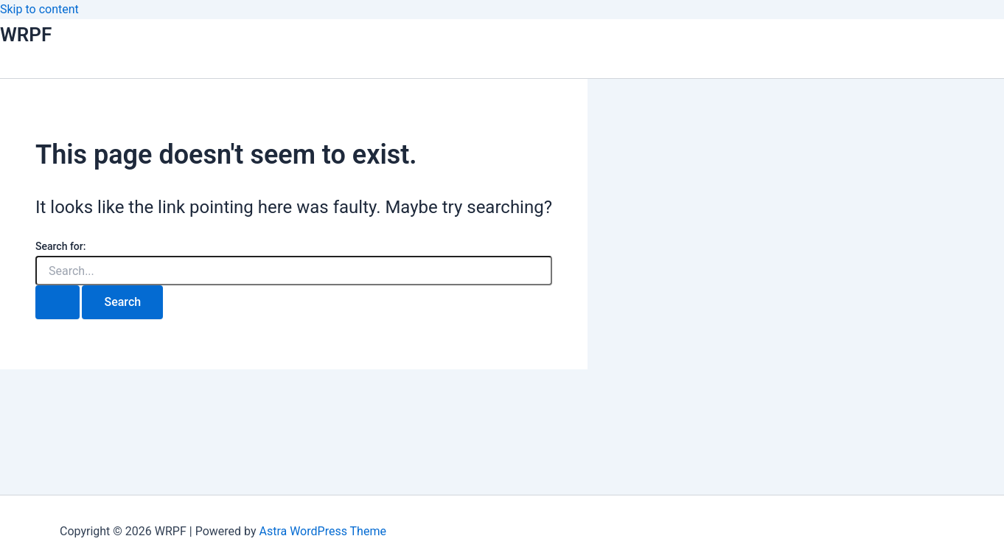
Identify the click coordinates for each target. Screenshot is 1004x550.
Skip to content (39, 9)
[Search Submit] (57, 302)
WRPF (26, 35)
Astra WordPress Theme (322, 531)
